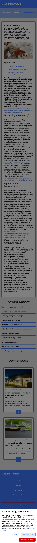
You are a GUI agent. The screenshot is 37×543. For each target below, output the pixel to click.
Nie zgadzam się (28, 534)
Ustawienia (14, 534)
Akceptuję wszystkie (27, 539)
